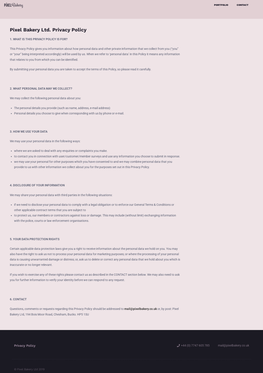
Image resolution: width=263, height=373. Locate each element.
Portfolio (221, 5)
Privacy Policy (24, 337)
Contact (242, 5)
